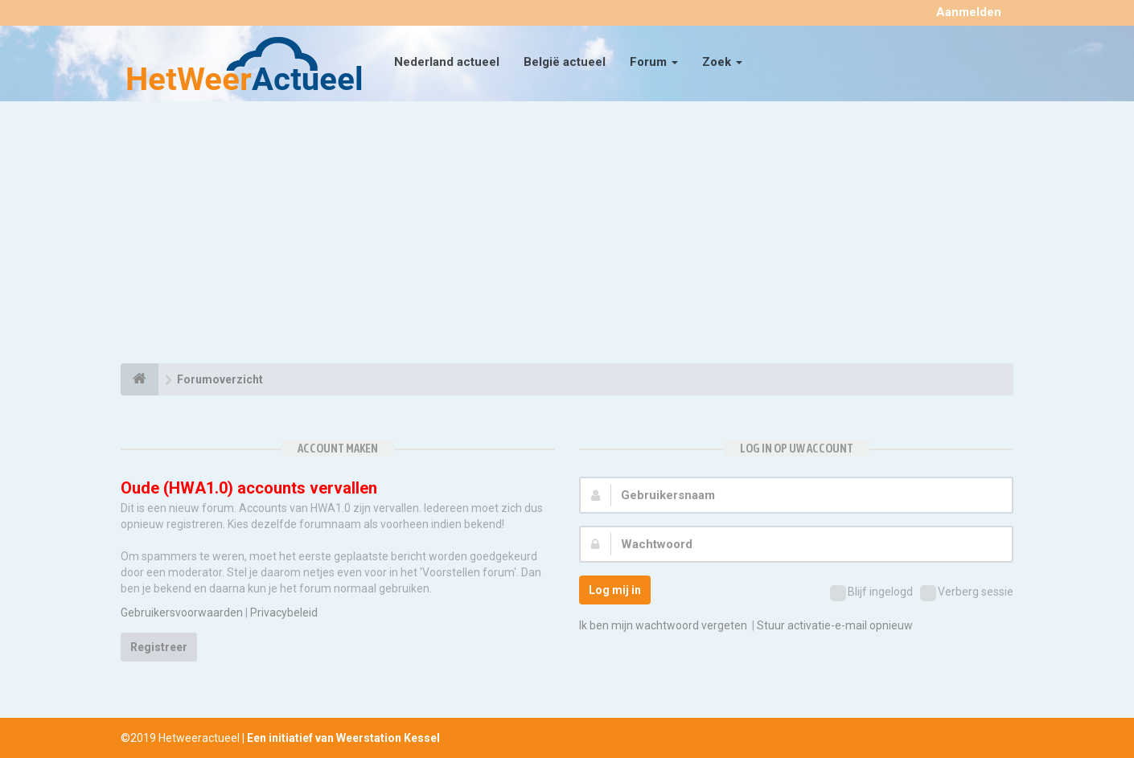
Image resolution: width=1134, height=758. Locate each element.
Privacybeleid (284, 612)
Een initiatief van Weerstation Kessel (343, 737)
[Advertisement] (567, 234)
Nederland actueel (446, 62)
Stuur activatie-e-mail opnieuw (835, 625)
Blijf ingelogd (871, 593)
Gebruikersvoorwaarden (182, 612)
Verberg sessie (966, 593)
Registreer (158, 647)
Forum (654, 62)
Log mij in (615, 590)
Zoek (722, 62)
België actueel (565, 62)
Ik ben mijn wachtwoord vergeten (663, 625)
